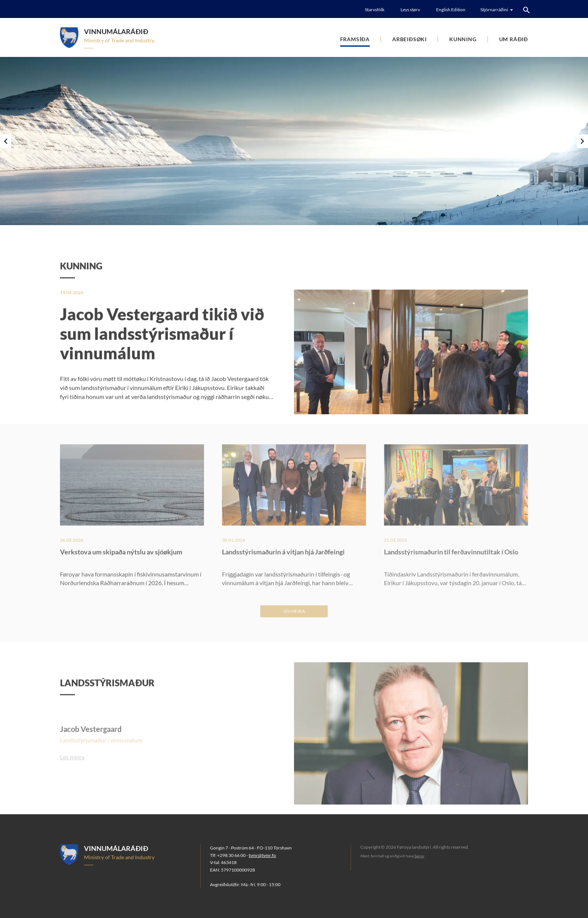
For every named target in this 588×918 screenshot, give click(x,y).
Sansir (419, 856)
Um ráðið (513, 39)
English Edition (450, 9)
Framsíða (355, 39)
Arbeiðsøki (409, 39)
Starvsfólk (374, 9)
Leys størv (410, 9)
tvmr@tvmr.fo (262, 855)
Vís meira (294, 628)
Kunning (463, 39)
